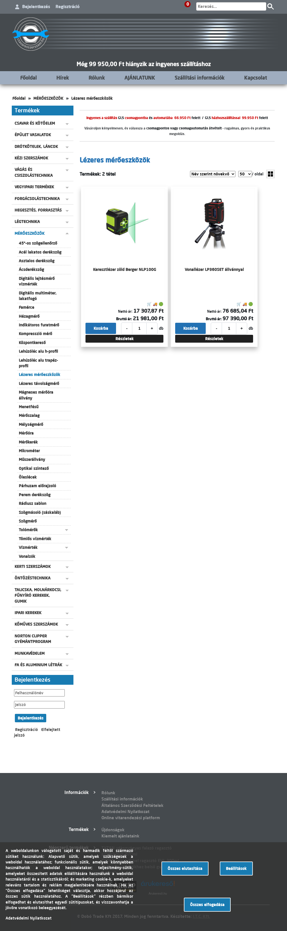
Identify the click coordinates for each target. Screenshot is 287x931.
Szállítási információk (199, 78)
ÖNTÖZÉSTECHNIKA (32, 578)
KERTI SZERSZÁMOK (33, 566)
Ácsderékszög (31, 269)
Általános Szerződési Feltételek (132, 805)
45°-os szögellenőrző (38, 243)
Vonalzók (27, 556)
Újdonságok (112, 829)
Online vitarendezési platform (130, 817)
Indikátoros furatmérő (39, 325)
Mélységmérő (31, 424)
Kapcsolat (255, 78)
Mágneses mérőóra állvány (36, 395)
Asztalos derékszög (36, 260)
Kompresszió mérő (35, 333)
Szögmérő (28, 521)
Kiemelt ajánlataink (120, 836)
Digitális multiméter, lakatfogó (38, 296)
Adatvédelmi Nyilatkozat (125, 811)
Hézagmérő (29, 316)
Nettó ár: (125, 311)
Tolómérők (28, 529)
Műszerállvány (32, 459)
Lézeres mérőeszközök (92, 98)
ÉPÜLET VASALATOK (33, 134)
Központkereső (32, 342)
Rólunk (97, 78)
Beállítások (236, 868)
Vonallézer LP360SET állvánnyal (214, 269)
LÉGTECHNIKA (27, 221)
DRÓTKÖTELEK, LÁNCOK (36, 146)
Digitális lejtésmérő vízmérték (37, 281)
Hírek (62, 78)
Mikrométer (29, 450)
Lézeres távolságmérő (39, 383)
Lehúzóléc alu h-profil (38, 351)
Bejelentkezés (36, 6)
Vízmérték (28, 547)
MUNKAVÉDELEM (30, 653)
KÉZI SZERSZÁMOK (31, 158)
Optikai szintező (34, 468)
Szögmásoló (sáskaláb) (40, 512)
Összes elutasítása (185, 868)
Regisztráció (67, 6)
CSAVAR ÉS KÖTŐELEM (35, 123)
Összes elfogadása (207, 904)
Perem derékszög (34, 494)
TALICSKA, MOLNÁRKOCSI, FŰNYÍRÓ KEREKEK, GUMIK (38, 595)
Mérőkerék (28, 442)
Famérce (26, 307)
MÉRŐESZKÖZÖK (48, 98)
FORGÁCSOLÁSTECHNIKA (37, 198)
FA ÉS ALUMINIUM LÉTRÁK (38, 664)
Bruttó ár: (124, 319)
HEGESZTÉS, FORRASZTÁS (38, 210)
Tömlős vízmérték (35, 538)
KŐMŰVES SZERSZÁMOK (36, 624)
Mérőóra (26, 433)
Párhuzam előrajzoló (37, 485)
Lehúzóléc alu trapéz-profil (38, 363)
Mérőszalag (29, 415)
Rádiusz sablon (32, 503)
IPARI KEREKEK (28, 612)
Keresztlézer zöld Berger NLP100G (124, 269)
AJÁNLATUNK (139, 78)
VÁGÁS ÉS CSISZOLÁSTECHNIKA (34, 172)
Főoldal (28, 78)
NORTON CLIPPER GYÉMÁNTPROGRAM (33, 638)
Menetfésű (28, 406)
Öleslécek (28, 477)
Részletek (124, 338)
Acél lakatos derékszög (40, 252)
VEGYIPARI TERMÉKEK (34, 186)
